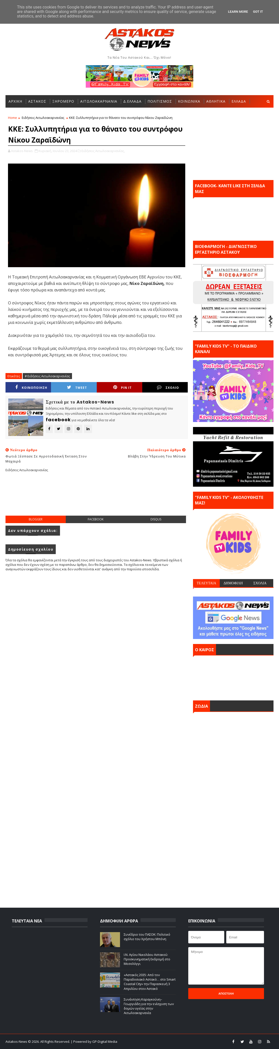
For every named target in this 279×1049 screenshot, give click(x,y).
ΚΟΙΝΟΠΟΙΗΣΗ (31, 387)
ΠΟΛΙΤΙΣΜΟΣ (160, 101)
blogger (35, 519)
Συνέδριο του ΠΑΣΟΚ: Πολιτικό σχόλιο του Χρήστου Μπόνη (147, 936)
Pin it (122, 387)
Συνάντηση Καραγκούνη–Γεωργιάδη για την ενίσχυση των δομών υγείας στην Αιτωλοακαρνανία (149, 1006)
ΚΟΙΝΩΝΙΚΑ (189, 101)
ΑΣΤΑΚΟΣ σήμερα (233, 676)
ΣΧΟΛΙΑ (259, 583)
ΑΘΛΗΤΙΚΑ (216, 101)
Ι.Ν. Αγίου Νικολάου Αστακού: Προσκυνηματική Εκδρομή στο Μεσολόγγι (147, 959)
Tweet (77, 387)
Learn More (238, 11)
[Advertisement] (97, 498)
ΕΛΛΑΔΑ (239, 101)
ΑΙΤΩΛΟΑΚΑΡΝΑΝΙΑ (98, 101)
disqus (155, 519)
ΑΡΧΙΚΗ (15, 101)
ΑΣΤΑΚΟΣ (37, 101)
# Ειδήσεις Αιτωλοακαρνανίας (47, 376)
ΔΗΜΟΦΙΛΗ (233, 583)
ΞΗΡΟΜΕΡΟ (63, 101)
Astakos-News (17, 1041)
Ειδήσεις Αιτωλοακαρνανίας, (103, 151)
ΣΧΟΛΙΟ (168, 387)
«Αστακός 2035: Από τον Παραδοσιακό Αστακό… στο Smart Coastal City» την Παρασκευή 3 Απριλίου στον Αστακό (150, 982)
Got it (258, 11)
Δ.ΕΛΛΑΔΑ (132, 101)
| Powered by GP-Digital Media (94, 1041)
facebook (96, 519)
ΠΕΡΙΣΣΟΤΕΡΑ (21, 113)
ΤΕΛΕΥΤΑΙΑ (206, 583)
